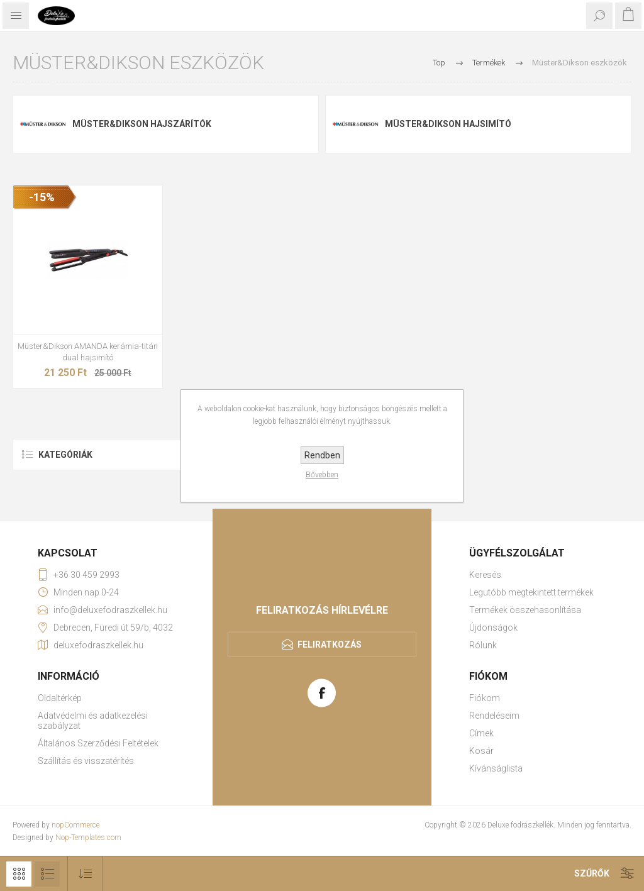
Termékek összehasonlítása (525, 610)
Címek (481, 733)
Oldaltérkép (60, 698)
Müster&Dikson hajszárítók (141, 124)
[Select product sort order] (85, 873)
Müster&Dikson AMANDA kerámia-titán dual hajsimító (88, 351)
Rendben (322, 455)
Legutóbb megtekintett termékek (531, 592)
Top (439, 62)
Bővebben (322, 474)
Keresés (485, 575)
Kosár (481, 751)
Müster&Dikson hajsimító (448, 124)
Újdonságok (493, 628)
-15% (42, 197)
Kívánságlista (496, 768)
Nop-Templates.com (88, 837)
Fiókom (484, 698)
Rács (18, 874)
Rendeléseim (494, 716)
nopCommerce (75, 825)
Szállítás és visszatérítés (86, 761)
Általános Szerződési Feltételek (98, 743)
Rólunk (483, 645)
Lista (47, 874)
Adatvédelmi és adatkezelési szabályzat (93, 721)
